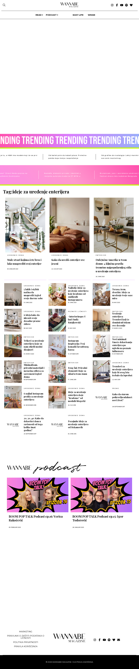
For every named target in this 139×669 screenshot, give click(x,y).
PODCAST (51, 15)
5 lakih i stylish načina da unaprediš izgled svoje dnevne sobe (33, 294)
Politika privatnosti (25, 642)
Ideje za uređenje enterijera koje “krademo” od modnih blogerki (77, 396)
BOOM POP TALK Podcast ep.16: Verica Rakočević (36, 518)
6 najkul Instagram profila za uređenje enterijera (33, 396)
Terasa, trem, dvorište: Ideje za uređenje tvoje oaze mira (122, 294)
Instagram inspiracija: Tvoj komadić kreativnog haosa (78, 345)
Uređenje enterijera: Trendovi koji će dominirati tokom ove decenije (121, 319)
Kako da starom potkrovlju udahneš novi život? (122, 397)
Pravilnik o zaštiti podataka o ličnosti (25, 636)
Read (39, 15)
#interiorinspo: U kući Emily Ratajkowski (77, 319)
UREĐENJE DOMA (15, 255)
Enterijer (101, 255)
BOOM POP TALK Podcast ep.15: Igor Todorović (97, 518)
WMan (91, 15)
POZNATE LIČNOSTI (77, 311)
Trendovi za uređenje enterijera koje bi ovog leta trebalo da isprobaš (122, 371)
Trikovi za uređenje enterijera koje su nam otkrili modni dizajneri (34, 345)
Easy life (78, 15)
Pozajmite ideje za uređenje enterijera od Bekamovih (78, 424)
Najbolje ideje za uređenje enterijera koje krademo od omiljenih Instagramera (78, 293)
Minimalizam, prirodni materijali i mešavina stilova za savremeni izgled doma (34, 370)
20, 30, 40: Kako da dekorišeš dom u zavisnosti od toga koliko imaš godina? (34, 424)
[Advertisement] (23, 608)
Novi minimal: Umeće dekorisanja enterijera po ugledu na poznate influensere (122, 345)
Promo (115, 388)
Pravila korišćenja (25, 646)
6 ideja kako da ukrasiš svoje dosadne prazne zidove (32, 319)
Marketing (25, 631)
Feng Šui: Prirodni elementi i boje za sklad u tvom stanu (77, 370)
